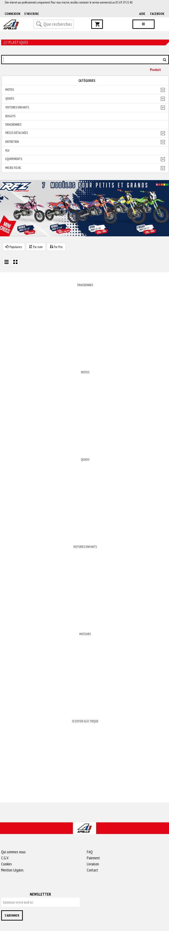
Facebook (157, 14)
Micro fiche (13, 168)
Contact (92, 870)
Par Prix (56, 247)
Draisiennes (13, 124)
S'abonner (12, 915)
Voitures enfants (17, 107)
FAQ (90, 851)
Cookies (6, 864)
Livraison (93, 864)
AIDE (142, 14)
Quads (9, 98)
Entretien (12, 142)
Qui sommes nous (13, 851)
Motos (9, 89)
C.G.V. (5, 858)
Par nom (36, 247)
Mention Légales (12, 870)
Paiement (93, 858)
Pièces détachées (16, 133)
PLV (7, 150)
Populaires (14, 247)
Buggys (10, 116)
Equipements (13, 159)
